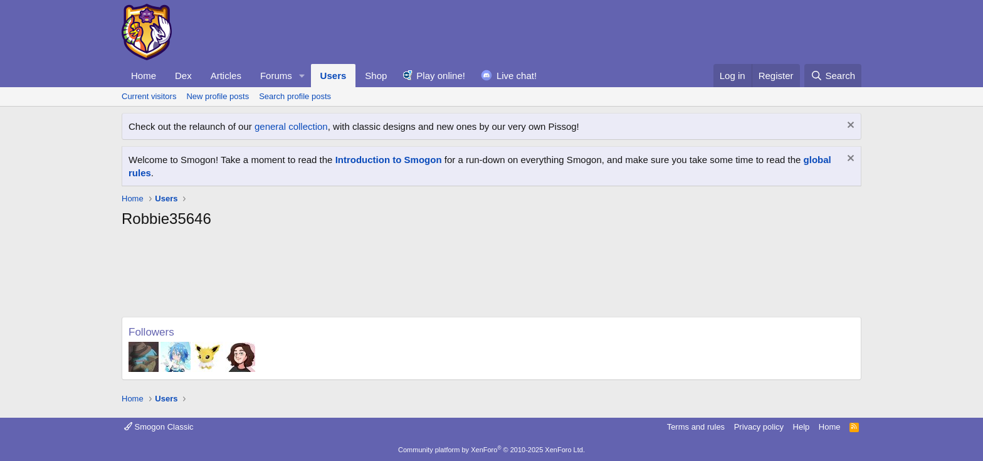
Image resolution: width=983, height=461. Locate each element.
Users (333, 75)
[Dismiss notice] (849, 126)
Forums (276, 75)
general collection (291, 126)
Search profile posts (295, 96)
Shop (376, 75)
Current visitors (149, 96)
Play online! (440, 75)
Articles (226, 75)
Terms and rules (696, 427)
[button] (302, 75)
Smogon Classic (159, 427)
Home (143, 75)
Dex (183, 75)
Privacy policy (759, 427)
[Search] (832, 75)
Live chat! (517, 75)
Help (801, 427)
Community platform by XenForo (491, 449)
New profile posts (217, 96)
